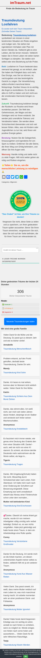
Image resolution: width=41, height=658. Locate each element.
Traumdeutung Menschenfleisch (17, 349)
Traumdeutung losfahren (24, 35)
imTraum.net (20, 3)
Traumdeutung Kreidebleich (15, 429)
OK (26, 656)
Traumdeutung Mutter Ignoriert (16, 609)
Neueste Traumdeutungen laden (20, 321)
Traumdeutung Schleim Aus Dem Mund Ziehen (17, 397)
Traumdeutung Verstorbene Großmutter (15, 542)
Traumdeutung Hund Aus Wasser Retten (17, 575)
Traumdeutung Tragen (13, 464)
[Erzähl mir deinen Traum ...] (20, 250)
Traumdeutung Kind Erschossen (17, 506)
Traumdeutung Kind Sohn (14, 372)
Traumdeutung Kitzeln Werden (16, 645)
